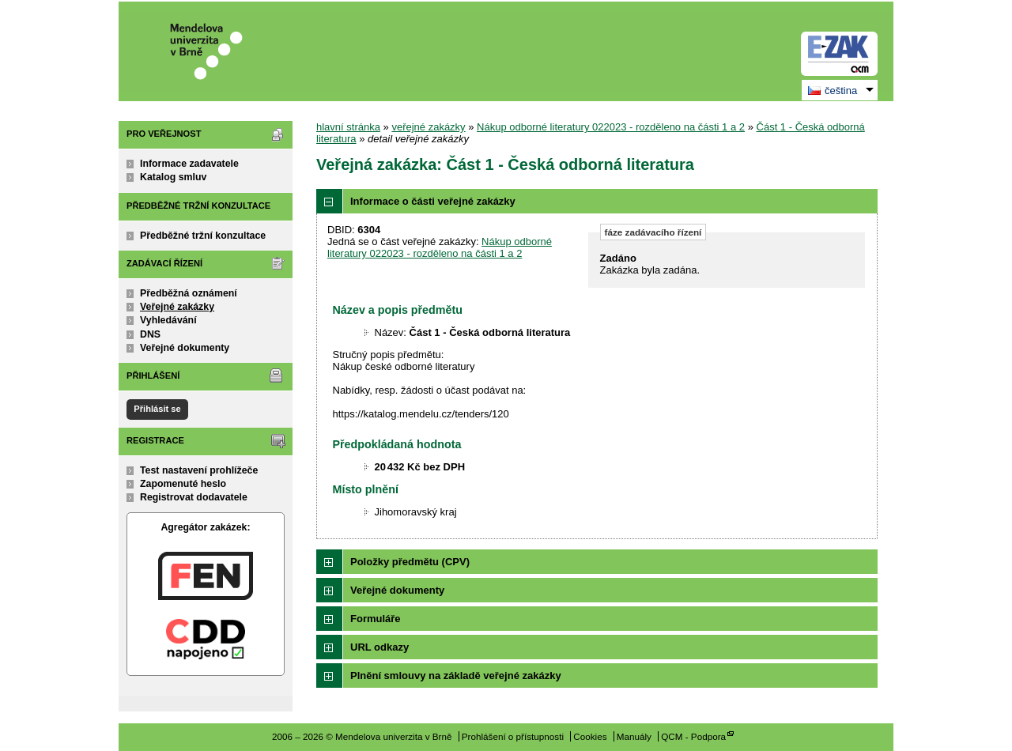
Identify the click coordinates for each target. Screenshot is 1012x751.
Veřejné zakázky (177, 306)
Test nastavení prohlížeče (199, 470)
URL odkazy (379, 647)
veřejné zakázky (428, 127)
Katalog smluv (173, 177)
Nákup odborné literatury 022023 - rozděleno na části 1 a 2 (611, 127)
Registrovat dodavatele (193, 497)
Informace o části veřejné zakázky (432, 201)
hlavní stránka (348, 127)
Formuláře (375, 619)
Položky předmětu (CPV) (410, 562)
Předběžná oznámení (188, 293)
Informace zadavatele (189, 163)
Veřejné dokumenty (184, 347)
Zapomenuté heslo (183, 483)
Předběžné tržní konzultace (203, 235)
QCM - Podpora (693, 736)
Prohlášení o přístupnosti (513, 736)
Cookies (589, 736)
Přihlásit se (157, 408)
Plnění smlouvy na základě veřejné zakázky (455, 675)
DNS (150, 334)
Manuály (634, 736)
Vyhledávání (168, 320)
